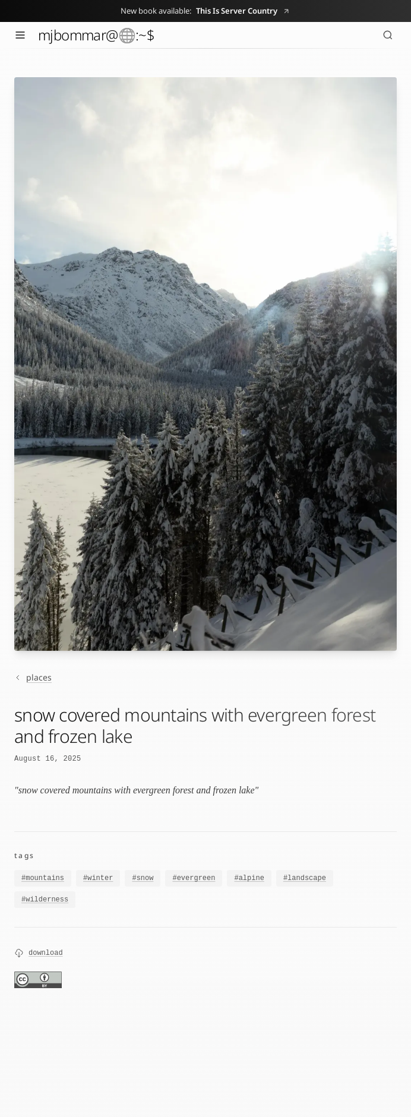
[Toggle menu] (20, 35)
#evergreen (193, 879)
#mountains (42, 878)
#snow (142, 878)
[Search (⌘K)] (388, 35)
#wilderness (44, 902)
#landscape (304, 880)
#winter (98, 878)
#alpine (249, 879)
